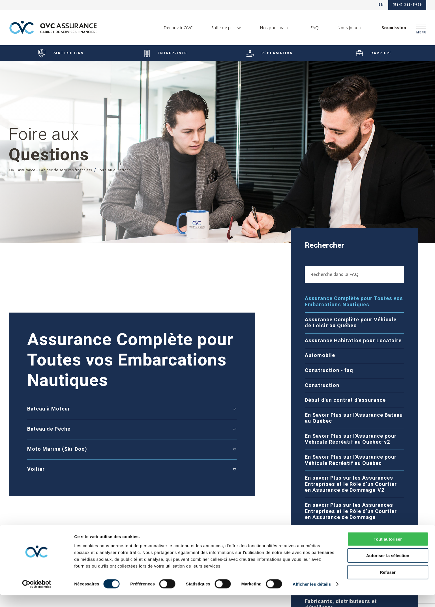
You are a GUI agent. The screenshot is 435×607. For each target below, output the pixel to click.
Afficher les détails (312, 595)
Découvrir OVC (178, 27)
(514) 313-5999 (407, 5)
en (381, 5)
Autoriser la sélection (388, 567)
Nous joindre (350, 27)
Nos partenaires (276, 27)
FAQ (314, 27)
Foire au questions (113, 176)
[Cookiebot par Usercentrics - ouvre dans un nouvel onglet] (36, 596)
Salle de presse (226, 27)
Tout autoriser (388, 550)
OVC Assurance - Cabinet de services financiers (51, 176)
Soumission (394, 27)
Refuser (388, 583)
